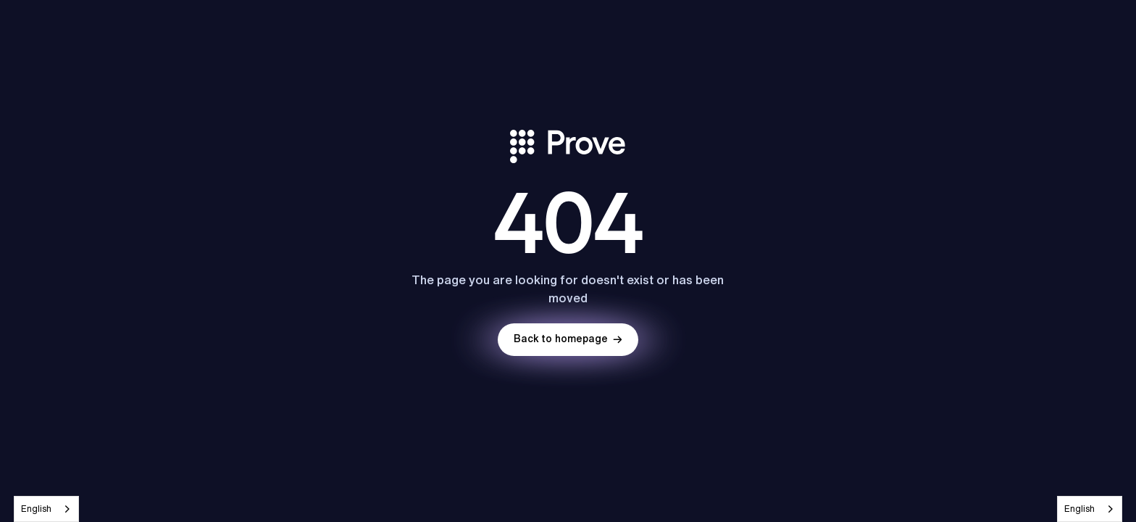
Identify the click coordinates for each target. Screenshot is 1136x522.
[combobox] (46, 509)
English (36, 508)
